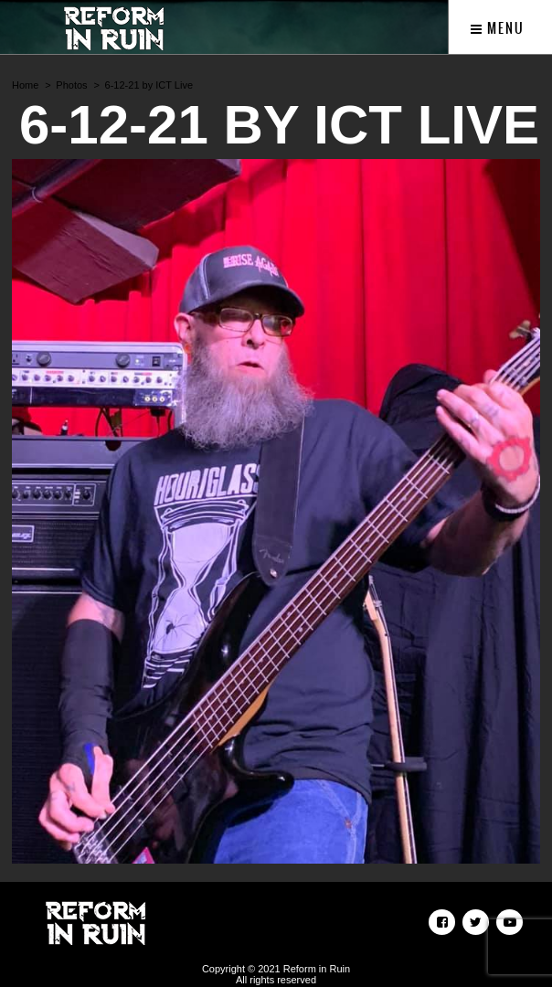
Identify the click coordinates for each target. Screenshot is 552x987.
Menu (498, 28)
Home (25, 85)
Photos (71, 85)
